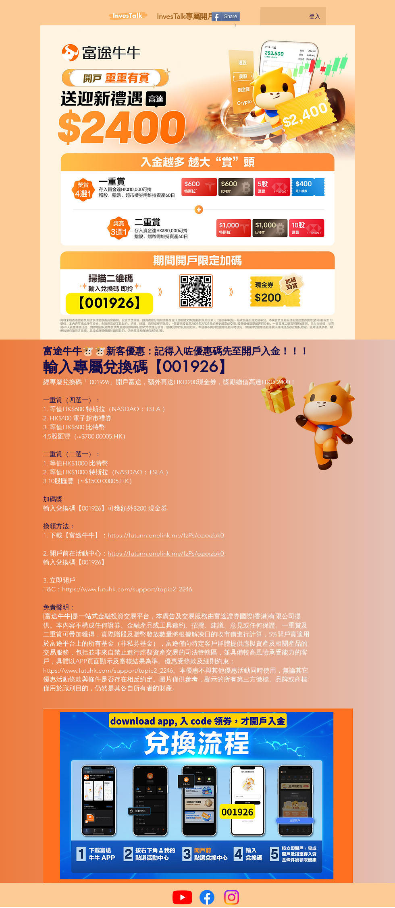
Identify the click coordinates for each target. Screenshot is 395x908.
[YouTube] (182, 897)
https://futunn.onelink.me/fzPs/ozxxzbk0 (166, 535)
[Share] (226, 16)
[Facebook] (207, 897)
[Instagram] (231, 897)
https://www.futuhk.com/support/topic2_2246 (127, 589)
